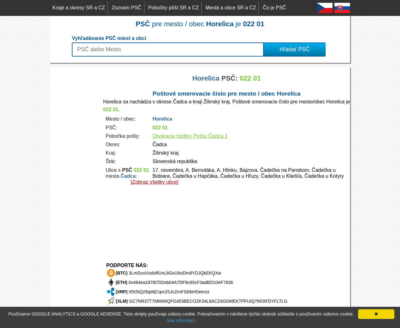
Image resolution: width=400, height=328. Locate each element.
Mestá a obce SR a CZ (230, 7)
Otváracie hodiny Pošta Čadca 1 (190, 136)
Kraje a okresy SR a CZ (78, 7)
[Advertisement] (75, 161)
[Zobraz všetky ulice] (154, 182)
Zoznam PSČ (127, 7)
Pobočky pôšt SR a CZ (173, 7)
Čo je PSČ (274, 7)
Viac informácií (181, 320)
